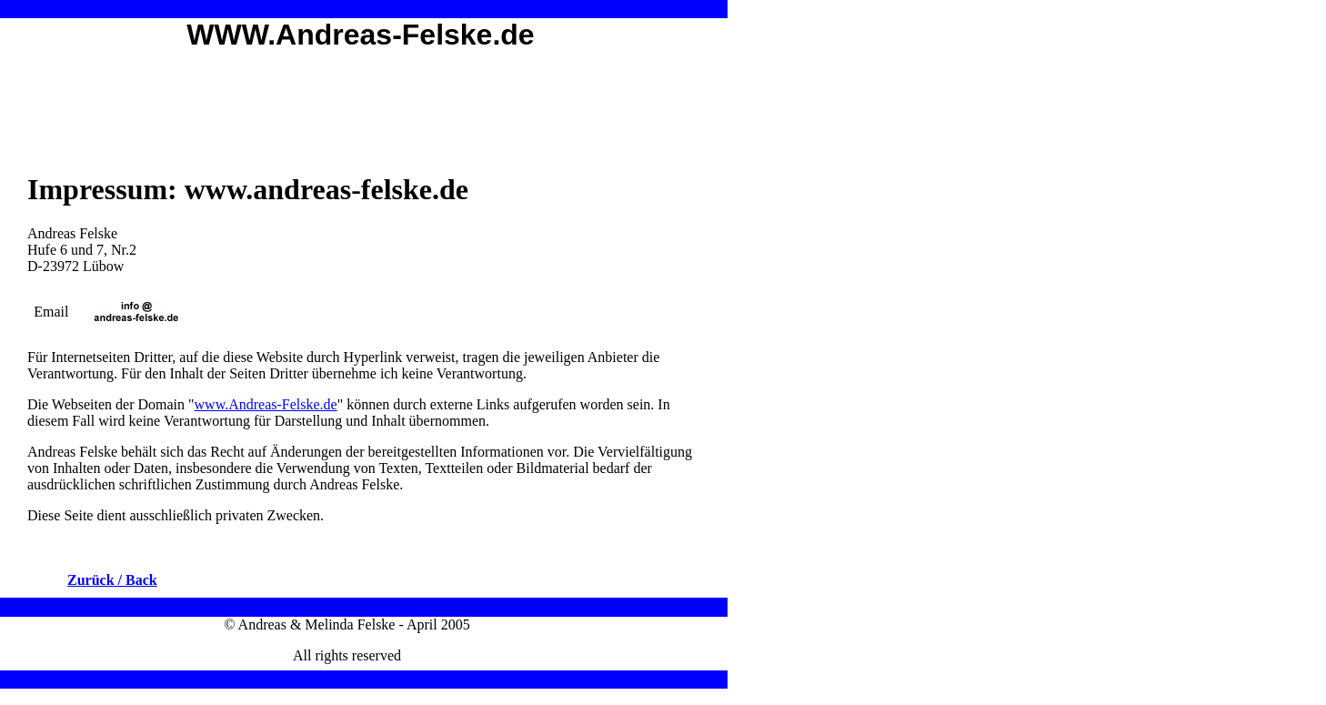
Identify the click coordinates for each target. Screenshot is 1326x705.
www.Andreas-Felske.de (266, 404)
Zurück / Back (112, 580)
